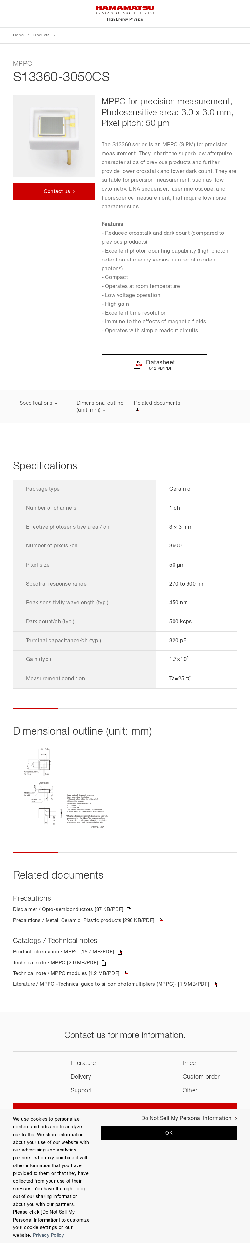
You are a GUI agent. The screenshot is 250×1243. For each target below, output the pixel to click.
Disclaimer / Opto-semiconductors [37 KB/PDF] (71, 910)
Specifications (36, 403)
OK (168, 1133)
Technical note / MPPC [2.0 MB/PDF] (58, 964)
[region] (125, 1176)
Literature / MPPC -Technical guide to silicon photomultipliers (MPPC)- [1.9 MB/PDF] (117, 986)
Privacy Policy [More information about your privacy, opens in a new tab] (48, 1235)
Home (18, 35)
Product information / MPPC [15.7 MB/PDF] (66, 952)
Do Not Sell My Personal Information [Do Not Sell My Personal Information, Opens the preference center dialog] (186, 1118)
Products (41, 35)
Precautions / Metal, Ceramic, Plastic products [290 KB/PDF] (88, 921)
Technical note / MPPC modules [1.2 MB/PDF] (69, 975)
